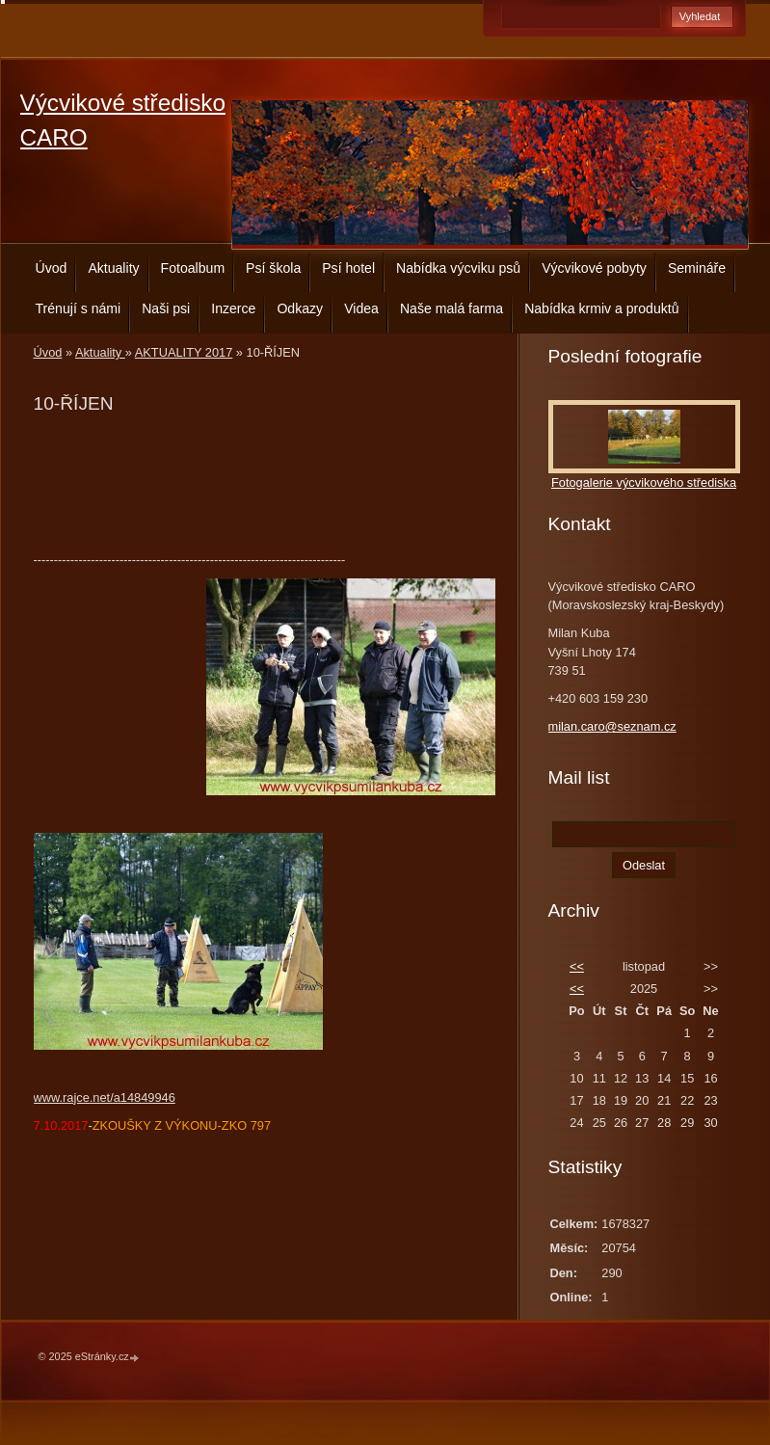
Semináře (697, 268)
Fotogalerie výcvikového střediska (643, 482)
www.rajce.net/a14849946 (104, 1097)
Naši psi (166, 308)
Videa (361, 308)
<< (577, 966)
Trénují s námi (78, 308)
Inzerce (233, 308)
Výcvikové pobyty (594, 268)
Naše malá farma (451, 308)
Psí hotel (348, 268)
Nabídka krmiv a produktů (601, 308)
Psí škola (273, 268)
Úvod (51, 268)
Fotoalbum (193, 268)
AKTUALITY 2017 (183, 352)
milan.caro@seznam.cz (612, 726)
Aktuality (113, 268)
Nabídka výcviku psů (458, 268)
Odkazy (300, 308)
